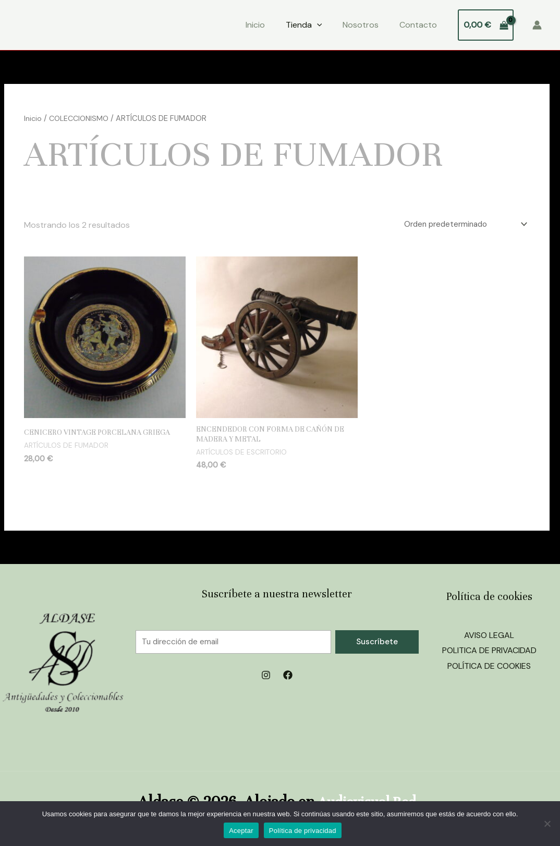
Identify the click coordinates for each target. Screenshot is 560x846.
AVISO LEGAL (489, 637)
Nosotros (361, 24)
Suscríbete (377, 644)
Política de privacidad (302, 831)
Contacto (418, 24)
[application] (317, 25)
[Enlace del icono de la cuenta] (537, 25)
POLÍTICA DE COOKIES (489, 668)
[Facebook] (288, 678)
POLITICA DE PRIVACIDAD (489, 652)
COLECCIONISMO (80, 118)
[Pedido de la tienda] (459, 225)
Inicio (255, 24)
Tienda (304, 25)
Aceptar (241, 831)
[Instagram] (266, 678)
